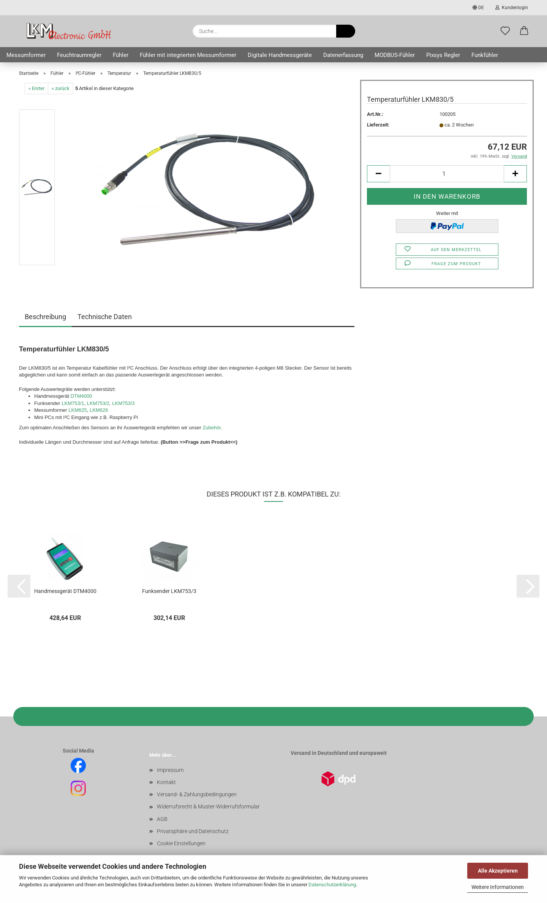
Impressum (170, 770)
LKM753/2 (98, 403)
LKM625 (77, 410)
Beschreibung (45, 317)
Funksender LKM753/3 (169, 591)
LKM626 (99, 410)
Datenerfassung (343, 55)
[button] (524, 31)
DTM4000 (81, 396)
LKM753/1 (73, 403)
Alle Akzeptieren (498, 871)
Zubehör (211, 427)
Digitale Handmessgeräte (280, 55)
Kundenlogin (511, 7)
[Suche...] (345, 31)
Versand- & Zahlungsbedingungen (197, 794)
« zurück (61, 88)
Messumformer (26, 55)
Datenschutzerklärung (332, 884)
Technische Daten (104, 317)
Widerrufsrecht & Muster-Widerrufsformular (208, 806)
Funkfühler (484, 55)
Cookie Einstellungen (181, 843)
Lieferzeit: (378, 125)
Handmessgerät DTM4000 (65, 591)
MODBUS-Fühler (395, 55)
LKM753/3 (123, 403)
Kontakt (166, 782)
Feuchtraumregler (79, 55)
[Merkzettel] (505, 31)
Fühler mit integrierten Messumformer (188, 55)
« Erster (36, 88)
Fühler (120, 55)
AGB (162, 819)
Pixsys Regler (443, 55)
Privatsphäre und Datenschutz (193, 831)
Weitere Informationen (497, 887)
